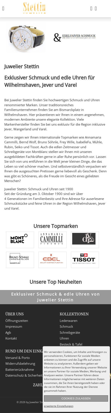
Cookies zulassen (76, 398)
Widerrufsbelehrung (20, 363)
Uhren (64, 338)
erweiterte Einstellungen (58, 406)
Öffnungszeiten (16, 320)
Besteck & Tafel (71, 344)
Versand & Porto (17, 357)
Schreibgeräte (70, 332)
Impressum (13, 326)
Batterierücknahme (19, 369)
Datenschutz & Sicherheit (23, 375)
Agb (8, 332)
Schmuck (66, 326)
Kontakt (11, 338)
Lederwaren (68, 320)
